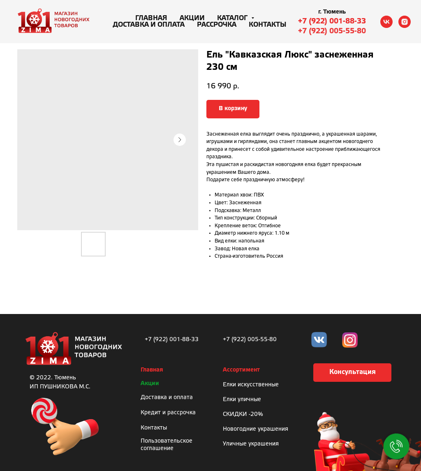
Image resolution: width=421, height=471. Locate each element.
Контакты (268, 25)
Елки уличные (242, 399)
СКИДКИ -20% (243, 414)
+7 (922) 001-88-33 (332, 21)
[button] (352, 372)
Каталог (233, 18)
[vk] (386, 22)
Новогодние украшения (255, 429)
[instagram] (404, 22)
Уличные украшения (251, 444)
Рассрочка (216, 25)
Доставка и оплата (149, 25)
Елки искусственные (251, 385)
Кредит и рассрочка (168, 413)
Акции (192, 18)
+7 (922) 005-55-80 (332, 31)
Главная (151, 18)
